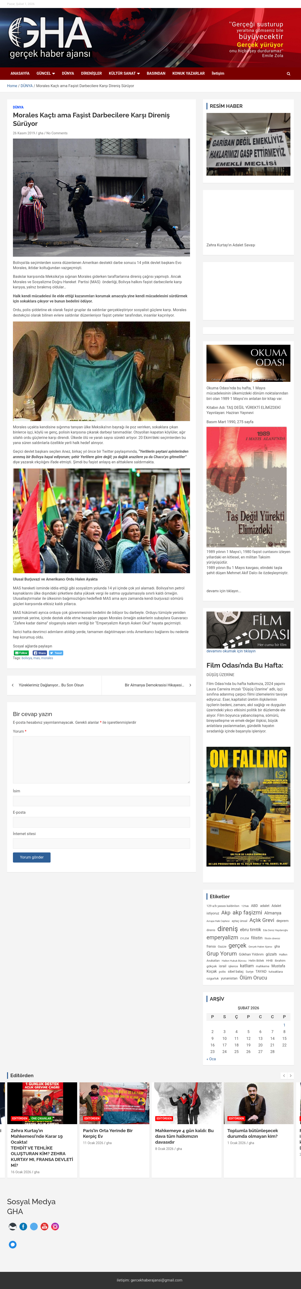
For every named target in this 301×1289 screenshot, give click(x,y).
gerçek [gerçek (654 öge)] (237, 945)
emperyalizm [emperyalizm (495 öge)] (222, 937)
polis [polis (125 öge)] (222, 971)
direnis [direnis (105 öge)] (210, 930)
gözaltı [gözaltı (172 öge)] (271, 954)
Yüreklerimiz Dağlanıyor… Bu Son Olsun (51, 685)
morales (47, 658)
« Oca (211, 1059)
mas (36, 658)
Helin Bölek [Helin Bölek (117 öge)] (256, 960)
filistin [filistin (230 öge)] (257, 937)
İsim (16, 791)
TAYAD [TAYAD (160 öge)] (261, 971)
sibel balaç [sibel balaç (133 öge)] (236, 971)
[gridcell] (248, 469)
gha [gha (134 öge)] (277, 946)
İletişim (218, 73)
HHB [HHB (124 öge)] (269, 960)
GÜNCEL (44, 73)
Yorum (19, 731)
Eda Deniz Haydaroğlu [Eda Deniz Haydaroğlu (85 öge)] (275, 930)
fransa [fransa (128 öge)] (211, 946)
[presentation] (284, 1075)
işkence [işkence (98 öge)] (233, 966)
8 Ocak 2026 (164, 1149)
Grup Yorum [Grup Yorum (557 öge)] (221, 953)
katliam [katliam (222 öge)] (247, 966)
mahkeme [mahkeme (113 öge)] (262, 966)
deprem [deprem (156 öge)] (282, 921)
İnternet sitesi (24, 834)
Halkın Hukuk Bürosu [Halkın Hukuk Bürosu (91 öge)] (234, 960)
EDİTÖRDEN (19, 1118)
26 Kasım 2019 (24, 133)
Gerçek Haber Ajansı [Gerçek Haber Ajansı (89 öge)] (260, 946)
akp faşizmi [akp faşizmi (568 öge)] (247, 912)
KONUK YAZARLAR (188, 73)
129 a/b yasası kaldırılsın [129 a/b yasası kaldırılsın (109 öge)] (222, 906)
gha (40, 133)
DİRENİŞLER (91, 73)
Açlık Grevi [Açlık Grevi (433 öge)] (262, 920)
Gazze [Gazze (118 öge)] (222, 946)
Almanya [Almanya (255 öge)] (272, 913)
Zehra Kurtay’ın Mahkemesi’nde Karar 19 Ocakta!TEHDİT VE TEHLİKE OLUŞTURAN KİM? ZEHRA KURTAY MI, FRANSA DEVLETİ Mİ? (42, 1148)
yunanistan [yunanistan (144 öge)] (229, 978)
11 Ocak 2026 (93, 1143)
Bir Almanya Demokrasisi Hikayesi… (154, 685)
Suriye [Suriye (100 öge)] (249, 971)
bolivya (27, 658)
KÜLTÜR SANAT (122, 73)
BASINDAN (156, 73)
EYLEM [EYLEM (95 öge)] (244, 938)
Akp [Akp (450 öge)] (225, 913)
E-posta (19, 812)
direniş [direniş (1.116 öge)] (227, 929)
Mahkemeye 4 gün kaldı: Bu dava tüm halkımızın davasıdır (184, 1136)
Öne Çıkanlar (41, 1118)
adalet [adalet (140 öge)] (264, 906)
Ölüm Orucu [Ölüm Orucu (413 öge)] (253, 978)
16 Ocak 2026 (21, 1172)
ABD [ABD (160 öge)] (254, 906)
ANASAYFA (20, 73)
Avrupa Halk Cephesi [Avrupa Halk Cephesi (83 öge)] (218, 921)
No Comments (56, 133)
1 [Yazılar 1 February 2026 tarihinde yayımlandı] (284, 1025)
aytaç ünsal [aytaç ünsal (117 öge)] (239, 921)
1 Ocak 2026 (236, 1143)
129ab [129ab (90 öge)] (245, 906)
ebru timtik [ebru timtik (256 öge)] (250, 929)
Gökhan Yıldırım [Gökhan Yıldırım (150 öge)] (251, 954)
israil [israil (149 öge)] (222, 966)
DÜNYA (68, 73)
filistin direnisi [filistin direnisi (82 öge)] (272, 938)
